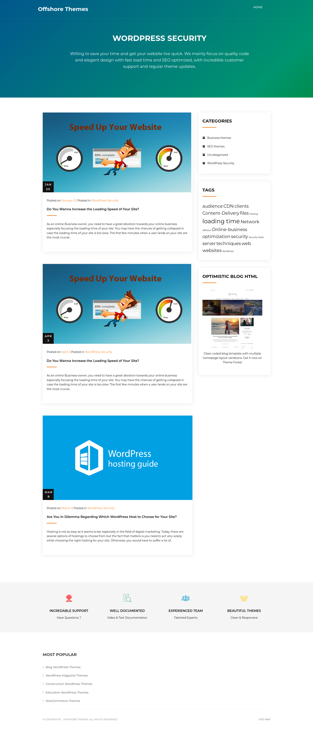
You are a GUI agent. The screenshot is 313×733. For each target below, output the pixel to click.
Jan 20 (48, 187)
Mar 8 (49, 494)
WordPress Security (105, 200)
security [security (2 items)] (239, 236)
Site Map (264, 719)
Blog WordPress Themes (63, 667)
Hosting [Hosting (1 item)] (254, 214)
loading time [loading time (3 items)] (221, 221)
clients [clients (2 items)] (241, 206)
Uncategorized (217, 155)
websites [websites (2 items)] (212, 250)
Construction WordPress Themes (69, 684)
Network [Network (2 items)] (250, 221)
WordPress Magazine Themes (67, 676)
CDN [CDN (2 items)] (228, 206)
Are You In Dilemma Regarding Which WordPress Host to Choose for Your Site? (112, 517)
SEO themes (216, 146)
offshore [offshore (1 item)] (206, 230)
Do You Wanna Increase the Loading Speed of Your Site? (93, 209)
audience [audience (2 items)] (212, 206)
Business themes (219, 138)
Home (262, 7)
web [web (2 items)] (246, 243)
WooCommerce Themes (63, 701)
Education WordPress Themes (67, 692)
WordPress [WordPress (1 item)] (228, 251)
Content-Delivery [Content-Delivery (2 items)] (220, 213)
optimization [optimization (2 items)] (216, 236)
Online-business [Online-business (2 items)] (229, 229)
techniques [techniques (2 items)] (228, 243)
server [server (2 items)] (209, 243)
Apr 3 (48, 338)
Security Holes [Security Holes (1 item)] (256, 237)
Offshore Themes (68, 9)
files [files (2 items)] (244, 213)
